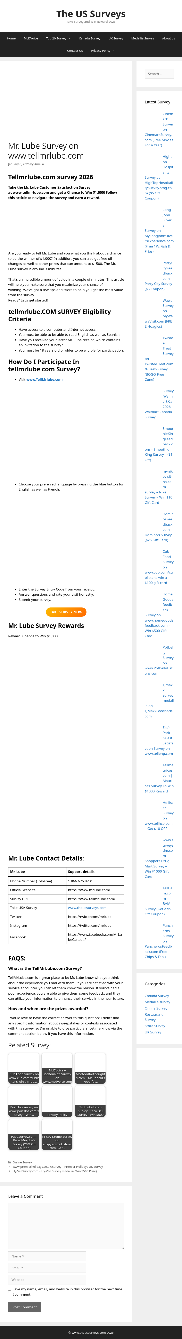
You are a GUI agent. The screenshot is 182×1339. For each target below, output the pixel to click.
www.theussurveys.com (87, 907)
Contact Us (75, 50)
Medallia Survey (142, 38)
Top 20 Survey (60, 38)
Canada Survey (89, 38)
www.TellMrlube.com (44, 379)
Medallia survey (157, 1001)
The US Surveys (91, 13)
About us (168, 38)
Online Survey (22, 1162)
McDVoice (31, 38)
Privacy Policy (105, 50)
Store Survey (155, 1025)
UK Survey (115, 38)
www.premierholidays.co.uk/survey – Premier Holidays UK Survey (58, 1167)
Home (11, 38)
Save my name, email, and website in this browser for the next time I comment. (67, 1292)
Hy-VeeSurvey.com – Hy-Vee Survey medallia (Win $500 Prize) (55, 1171)
